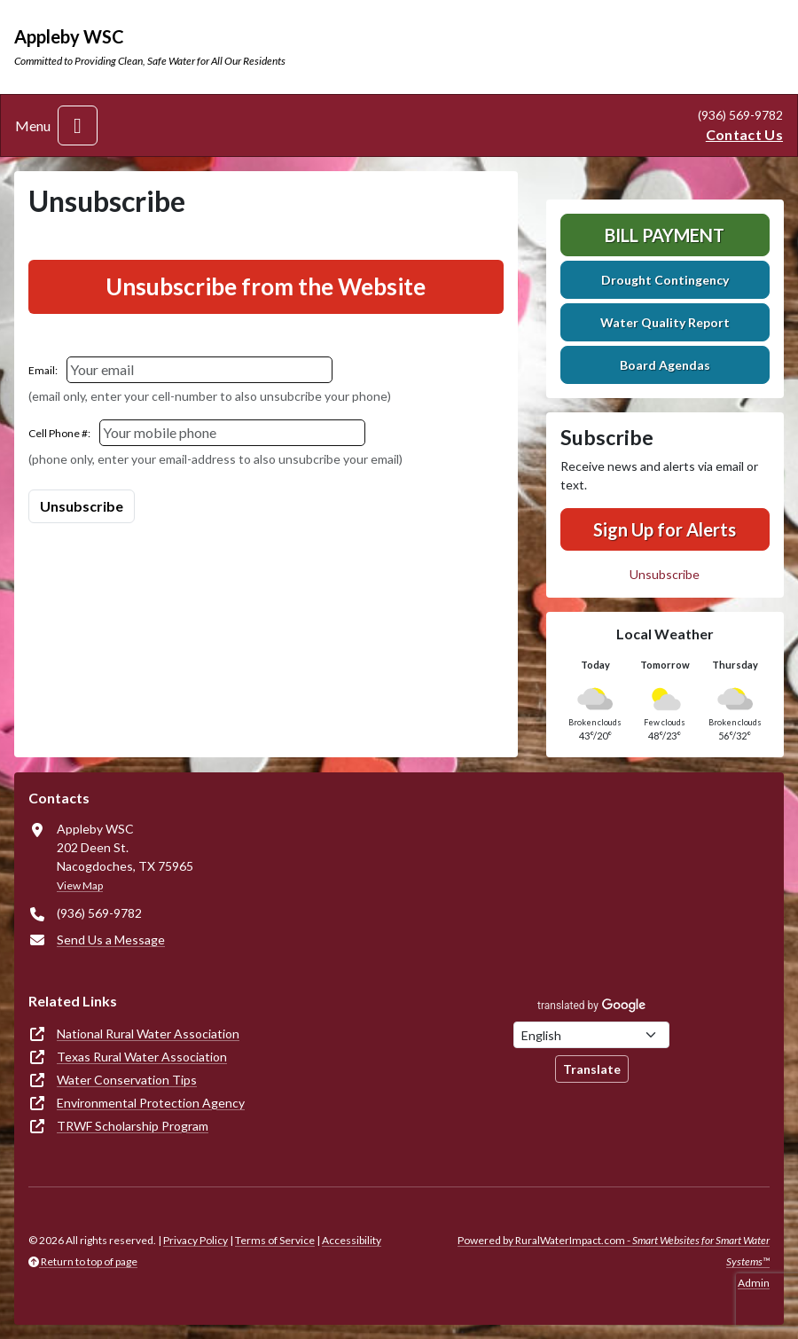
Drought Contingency (665, 279)
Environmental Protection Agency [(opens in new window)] (151, 1102)
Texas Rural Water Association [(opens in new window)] (142, 1056)
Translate (592, 1069)
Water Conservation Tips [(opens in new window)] (127, 1079)
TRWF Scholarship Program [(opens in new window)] (132, 1125)
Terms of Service (275, 1240)
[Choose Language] (591, 1035)
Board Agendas (665, 364)
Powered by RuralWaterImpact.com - (614, 1250)
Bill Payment (664, 235)
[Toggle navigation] (78, 125)
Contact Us (744, 134)
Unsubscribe (665, 574)
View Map (80, 885)
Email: (43, 370)
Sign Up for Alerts (664, 529)
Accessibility (351, 1240)
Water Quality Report (665, 322)
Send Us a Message (111, 939)
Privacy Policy (195, 1240)
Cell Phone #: (59, 433)
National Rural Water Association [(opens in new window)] (148, 1033)
